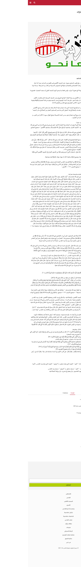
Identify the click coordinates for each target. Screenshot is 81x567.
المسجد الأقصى (40, 501)
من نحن (40, 542)
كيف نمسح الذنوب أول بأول (72, 453)
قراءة (44, 393)
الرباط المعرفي (41, 531)
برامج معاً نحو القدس (41, 508)
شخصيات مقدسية (40, 516)
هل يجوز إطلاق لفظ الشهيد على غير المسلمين (63, 399)
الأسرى (40, 505)
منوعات (40, 527)
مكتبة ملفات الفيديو (40, 535)
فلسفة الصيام (75, 450)
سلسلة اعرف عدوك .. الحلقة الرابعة (70, 456)
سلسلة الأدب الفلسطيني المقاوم (66, 426)
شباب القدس (40, 520)
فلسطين (40, 494)
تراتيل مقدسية (40, 512)
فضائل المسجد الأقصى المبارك (67, 419)
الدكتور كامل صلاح (66, 16)
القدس (40, 497)
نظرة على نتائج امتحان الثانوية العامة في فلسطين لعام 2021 (60, 406)
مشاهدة (37, 393)
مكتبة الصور (40, 538)
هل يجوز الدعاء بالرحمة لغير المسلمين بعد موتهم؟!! (62, 413)
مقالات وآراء (40, 523)
